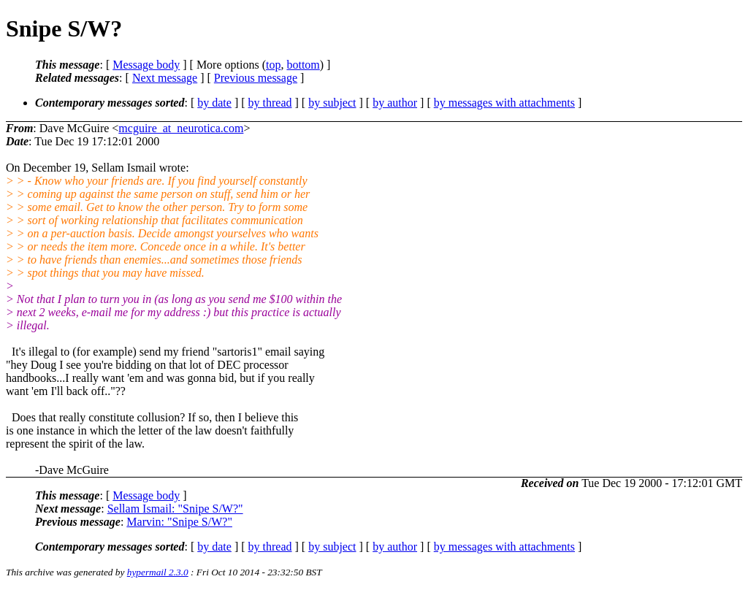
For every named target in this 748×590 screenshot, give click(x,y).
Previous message (255, 78)
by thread (270, 102)
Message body (146, 64)
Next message (164, 78)
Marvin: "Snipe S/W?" (179, 522)
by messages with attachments (504, 102)
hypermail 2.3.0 (157, 572)
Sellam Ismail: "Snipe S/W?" (175, 508)
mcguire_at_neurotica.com (180, 128)
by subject (332, 102)
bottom (302, 64)
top (273, 64)
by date (214, 102)
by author (395, 102)
